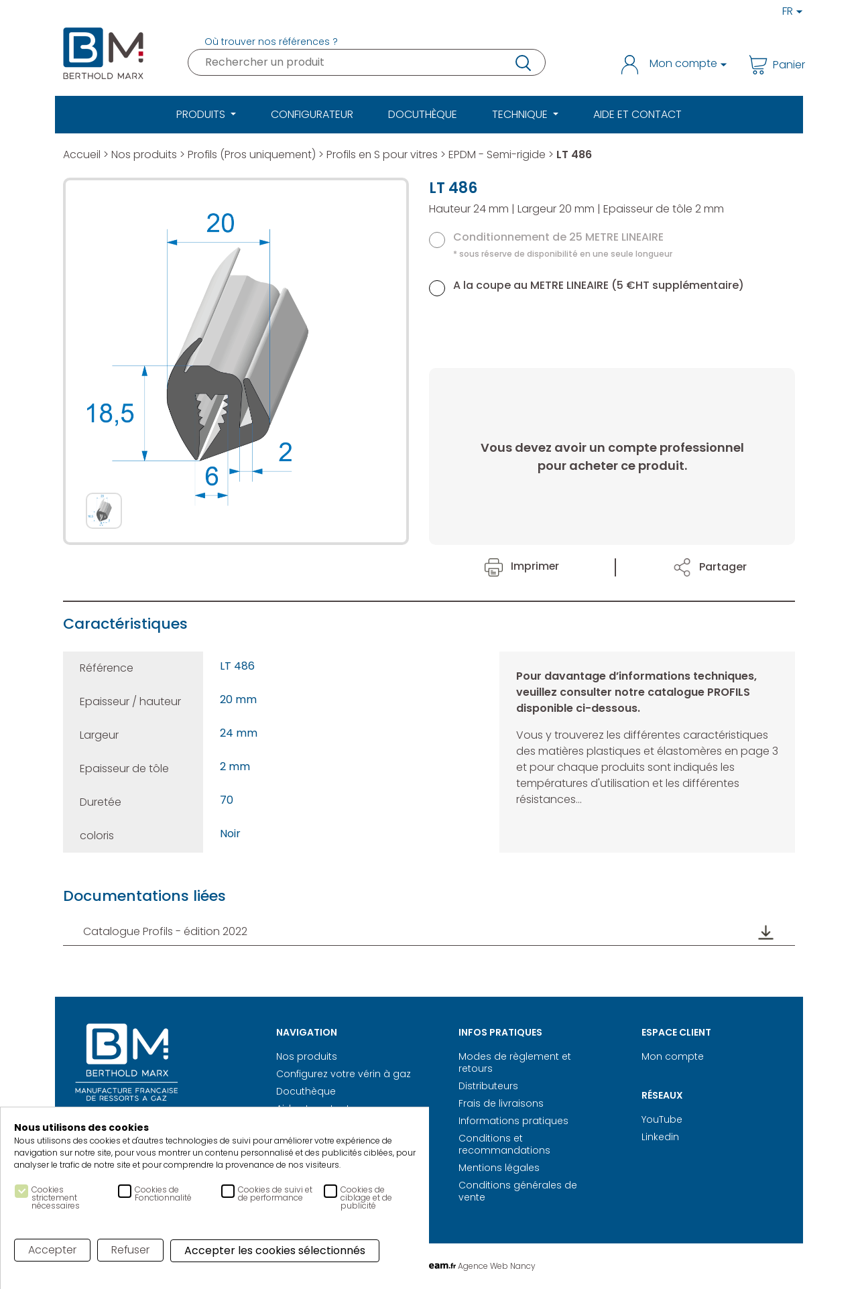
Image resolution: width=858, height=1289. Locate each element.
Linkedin (660, 1137)
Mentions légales (499, 1167)
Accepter (52, 1249)
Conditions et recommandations (504, 1144)
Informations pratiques (513, 1120)
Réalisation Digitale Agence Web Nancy (429, 1266)
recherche (522, 62)
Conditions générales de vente (517, 1191)
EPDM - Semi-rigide (500, 154)
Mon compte (672, 1056)
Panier (772, 64)
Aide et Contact (637, 114)
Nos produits (144, 154)
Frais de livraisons (501, 1103)
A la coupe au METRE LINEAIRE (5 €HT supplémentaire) (598, 285)
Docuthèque (422, 114)
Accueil (82, 154)
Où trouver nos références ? (271, 41)
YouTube (661, 1119)
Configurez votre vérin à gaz (343, 1074)
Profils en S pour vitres (384, 154)
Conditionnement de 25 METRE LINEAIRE (562, 244)
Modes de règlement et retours (514, 1062)
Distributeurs (488, 1086)
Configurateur (312, 114)
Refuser (130, 1249)
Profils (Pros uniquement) (253, 154)
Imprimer (522, 566)
